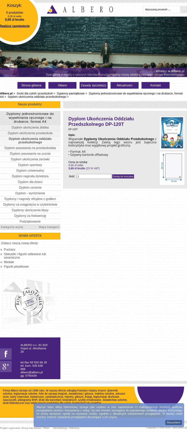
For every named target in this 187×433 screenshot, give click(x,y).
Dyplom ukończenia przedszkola (30, 133)
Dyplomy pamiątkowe (71, 93)
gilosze (79, 396)
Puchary (9, 249)
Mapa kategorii (49, 227)
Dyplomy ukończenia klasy (30, 210)
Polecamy (74, 428)
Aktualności (125, 85)
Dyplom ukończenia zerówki (30, 159)
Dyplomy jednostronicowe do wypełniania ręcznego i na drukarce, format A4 (30, 117)
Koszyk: (14, 5)
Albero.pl (6, 93)
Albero (62, 85)
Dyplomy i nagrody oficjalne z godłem (30, 199)
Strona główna (31, 85)
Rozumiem (173, 422)
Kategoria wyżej (12, 227)
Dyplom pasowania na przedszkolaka (30, 148)
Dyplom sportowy (30, 165)
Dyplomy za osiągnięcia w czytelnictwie (30, 204)
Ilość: (72, 176)
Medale (9, 262)
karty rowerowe (19, 396)
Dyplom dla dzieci (30, 182)
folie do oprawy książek (53, 393)
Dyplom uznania (30, 187)
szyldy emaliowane (89, 399)
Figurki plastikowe (16, 266)
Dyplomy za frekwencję (30, 215)
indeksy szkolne (104, 393)
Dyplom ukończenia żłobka (30, 127)
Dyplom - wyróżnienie (30, 193)
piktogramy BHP (27, 399)
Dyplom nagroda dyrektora (30, 176)
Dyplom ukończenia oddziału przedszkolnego (37, 96)
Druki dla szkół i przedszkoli (35, 93)
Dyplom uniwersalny (30, 170)
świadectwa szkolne (115, 399)
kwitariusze (37, 396)
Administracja (60, 428)
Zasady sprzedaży (93, 85)
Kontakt (155, 85)
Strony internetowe (31, 428)
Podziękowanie (30, 221)
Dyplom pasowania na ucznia (30, 153)
